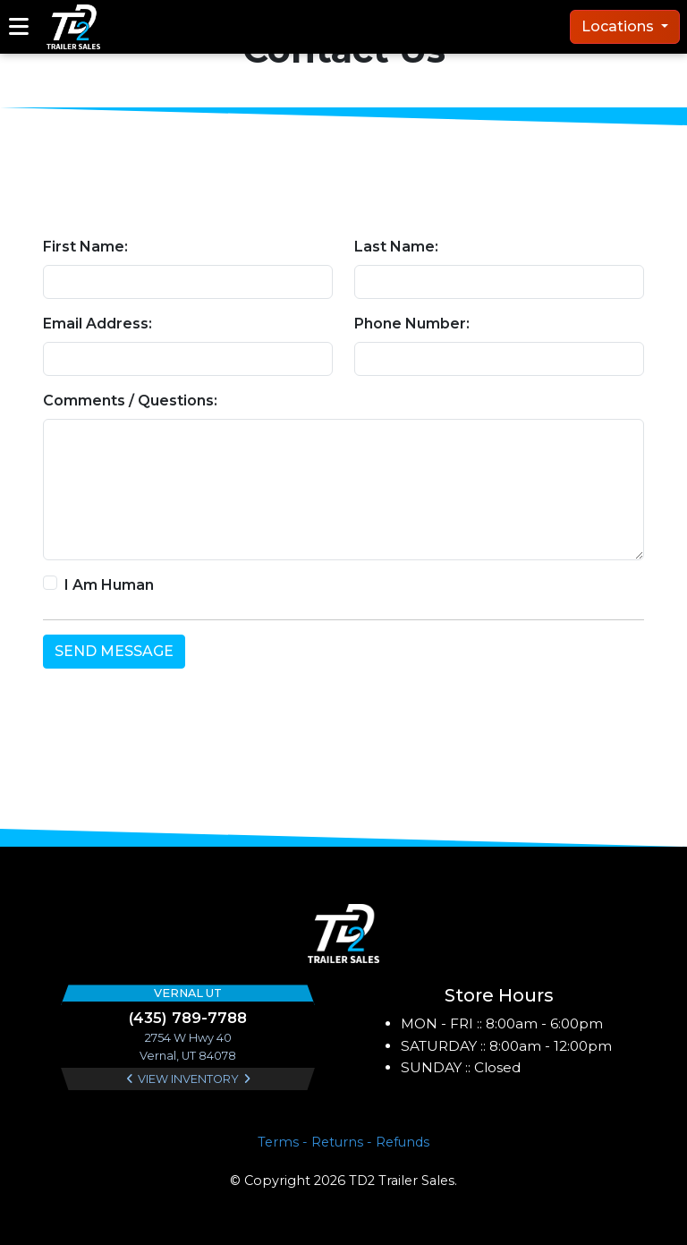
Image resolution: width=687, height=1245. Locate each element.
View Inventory (188, 1079)
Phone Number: (412, 323)
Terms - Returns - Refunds (343, 1142)
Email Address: (97, 323)
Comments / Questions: (130, 400)
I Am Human (109, 584)
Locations (619, 26)
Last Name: (396, 246)
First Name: (85, 246)
